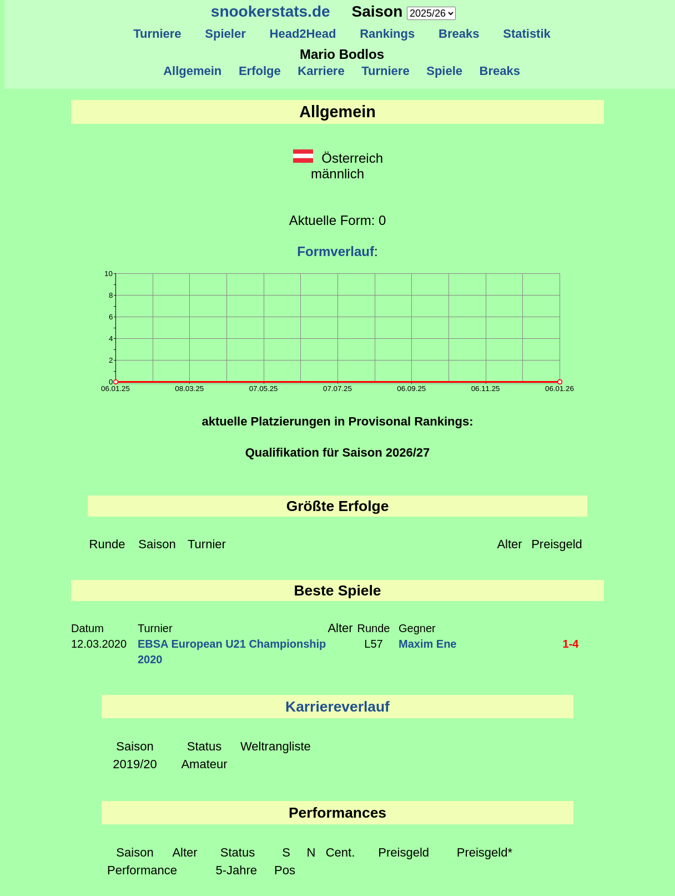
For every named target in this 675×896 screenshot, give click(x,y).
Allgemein (193, 71)
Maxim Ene (427, 644)
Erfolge (260, 71)
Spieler (225, 34)
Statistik (527, 34)
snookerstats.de (270, 11)
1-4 (571, 644)
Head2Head (302, 34)
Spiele (444, 71)
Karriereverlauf (337, 706)
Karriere (321, 71)
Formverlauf (335, 251)
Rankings (387, 34)
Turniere (157, 34)
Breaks (459, 34)
